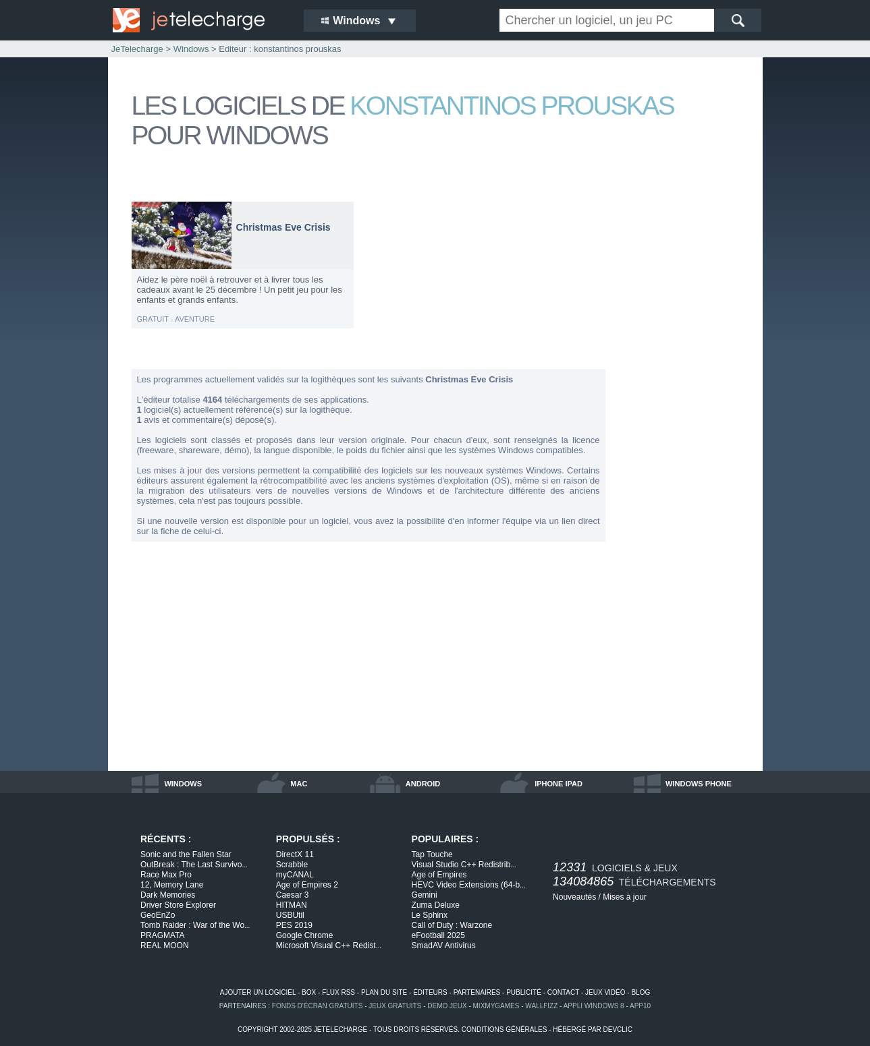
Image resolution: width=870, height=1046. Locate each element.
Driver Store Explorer (178, 905)
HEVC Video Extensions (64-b (469, 885)
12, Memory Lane (171, 885)
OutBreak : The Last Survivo (194, 864)
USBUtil (290, 915)
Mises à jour (625, 897)
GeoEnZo (157, 915)
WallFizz (541, 1006)
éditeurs (430, 992)
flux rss (338, 992)
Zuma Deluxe (436, 905)
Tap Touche (432, 854)
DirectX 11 (295, 854)
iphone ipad (558, 784)
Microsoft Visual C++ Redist (328, 945)
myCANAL (295, 874)
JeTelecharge (137, 49)
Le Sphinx (429, 915)
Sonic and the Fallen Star (186, 854)
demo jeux (446, 1006)
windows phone (698, 784)
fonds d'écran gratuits (317, 1006)
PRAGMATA (162, 935)
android (423, 784)
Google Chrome (304, 935)
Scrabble (292, 864)
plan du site (384, 992)
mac (298, 784)
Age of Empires (439, 874)
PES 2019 (294, 925)
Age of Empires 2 (307, 885)
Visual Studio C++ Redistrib (464, 864)
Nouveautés (574, 897)
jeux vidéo (605, 992)
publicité (523, 992)
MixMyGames (496, 1006)
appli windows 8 (594, 1006)
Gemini (424, 895)
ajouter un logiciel (258, 992)
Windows (191, 49)
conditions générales (504, 1029)
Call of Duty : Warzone (452, 925)
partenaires (477, 992)
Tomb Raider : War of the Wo (195, 925)
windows (183, 784)
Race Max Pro (166, 874)
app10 (640, 1006)
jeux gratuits (395, 1006)
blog (640, 992)
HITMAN (291, 905)
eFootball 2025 (438, 935)
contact (563, 992)
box (309, 992)
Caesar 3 (292, 895)
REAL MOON (164, 945)
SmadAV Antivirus (444, 945)
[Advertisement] (685, 403)
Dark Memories (167, 895)
